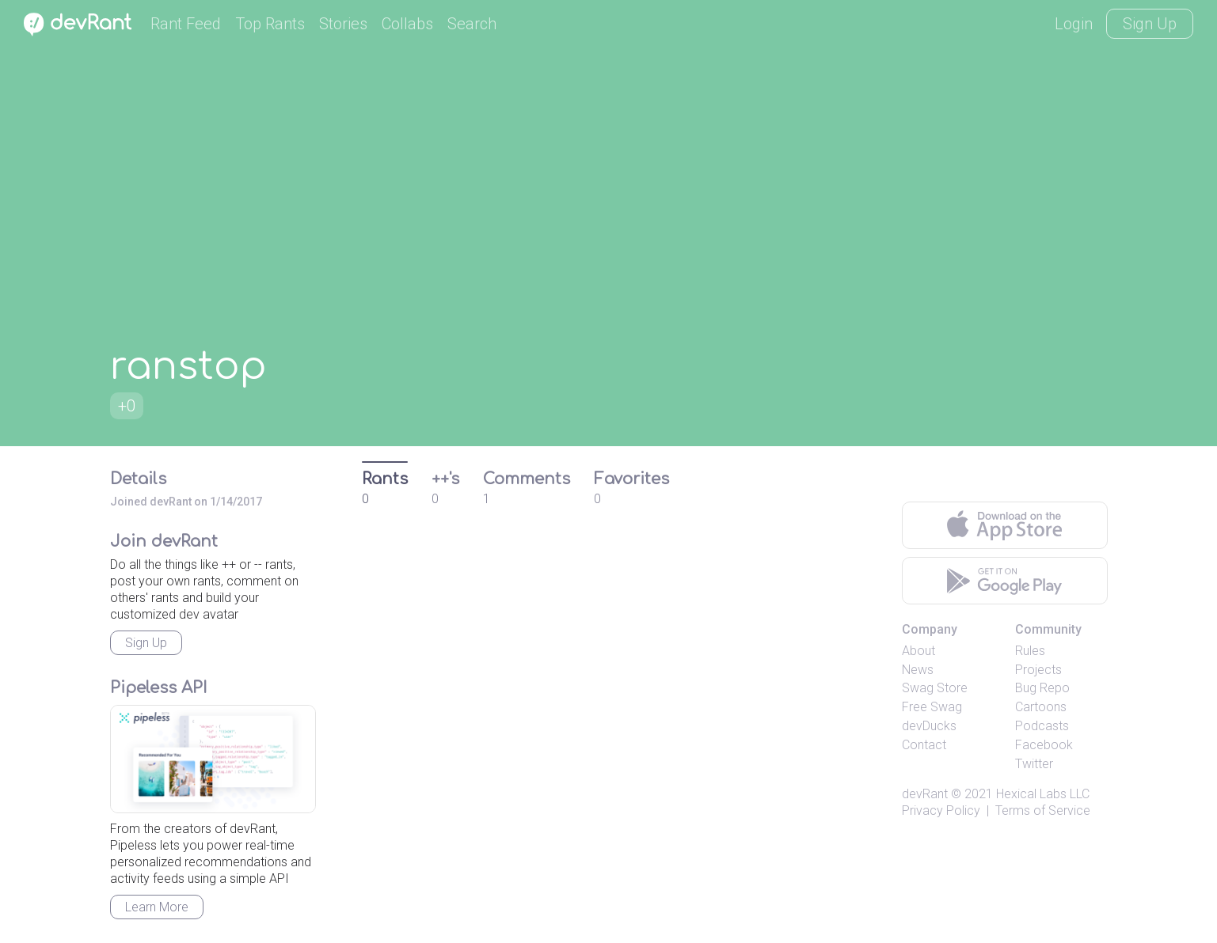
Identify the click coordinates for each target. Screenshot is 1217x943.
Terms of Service (1042, 810)
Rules (1030, 650)
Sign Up (1150, 23)
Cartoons (1041, 706)
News (918, 669)
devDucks (929, 725)
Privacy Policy (941, 810)
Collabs (407, 23)
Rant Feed (185, 23)
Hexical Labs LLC (1043, 793)
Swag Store (935, 687)
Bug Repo (1042, 687)
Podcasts (1042, 725)
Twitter (1034, 763)
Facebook (1044, 744)
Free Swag (932, 706)
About (918, 650)
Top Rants (270, 23)
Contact (924, 744)
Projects (1038, 669)
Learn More (156, 907)
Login (1074, 23)
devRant (925, 793)
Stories (343, 23)
